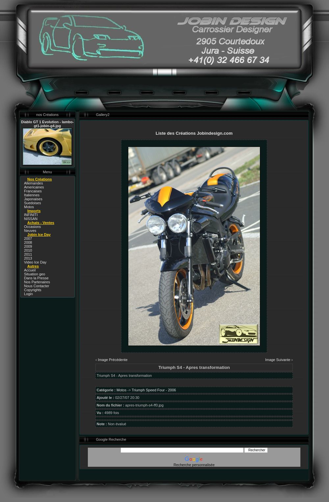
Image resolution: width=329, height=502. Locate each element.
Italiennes (31, 195)
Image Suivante (277, 360)
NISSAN (31, 219)
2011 (28, 254)
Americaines (34, 187)
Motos (29, 207)
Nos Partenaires (37, 282)
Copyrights (32, 290)
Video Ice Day (35, 262)
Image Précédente (113, 360)
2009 (28, 246)
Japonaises (33, 199)
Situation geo (34, 274)
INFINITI (31, 215)
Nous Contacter (36, 286)
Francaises (33, 191)
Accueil (30, 270)
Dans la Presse (36, 278)
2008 (28, 242)
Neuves (30, 231)
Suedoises (32, 203)
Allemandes (33, 183)
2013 (28, 258)
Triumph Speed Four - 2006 (154, 390)
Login (28, 294)
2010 (28, 250)
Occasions (32, 227)
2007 (28, 238)
